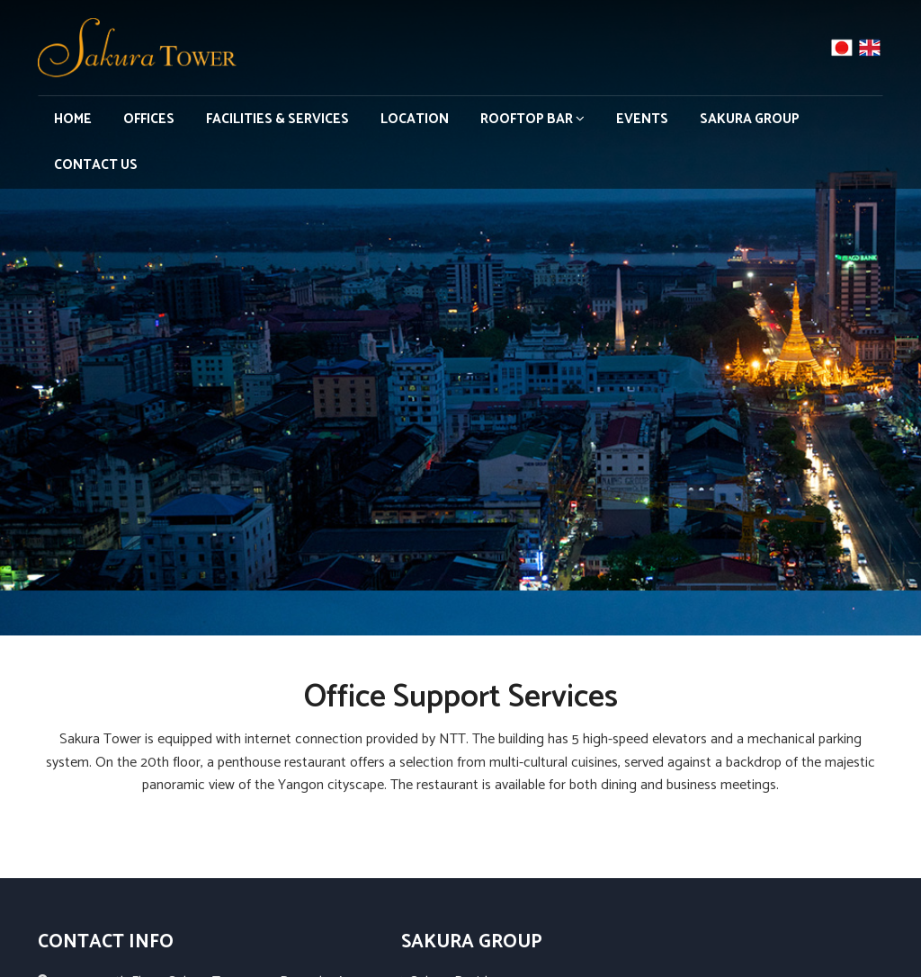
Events (642, 119)
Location (414, 119)
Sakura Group (750, 119)
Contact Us (96, 165)
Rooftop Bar (532, 119)
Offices (148, 119)
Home (73, 119)
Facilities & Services (277, 119)
